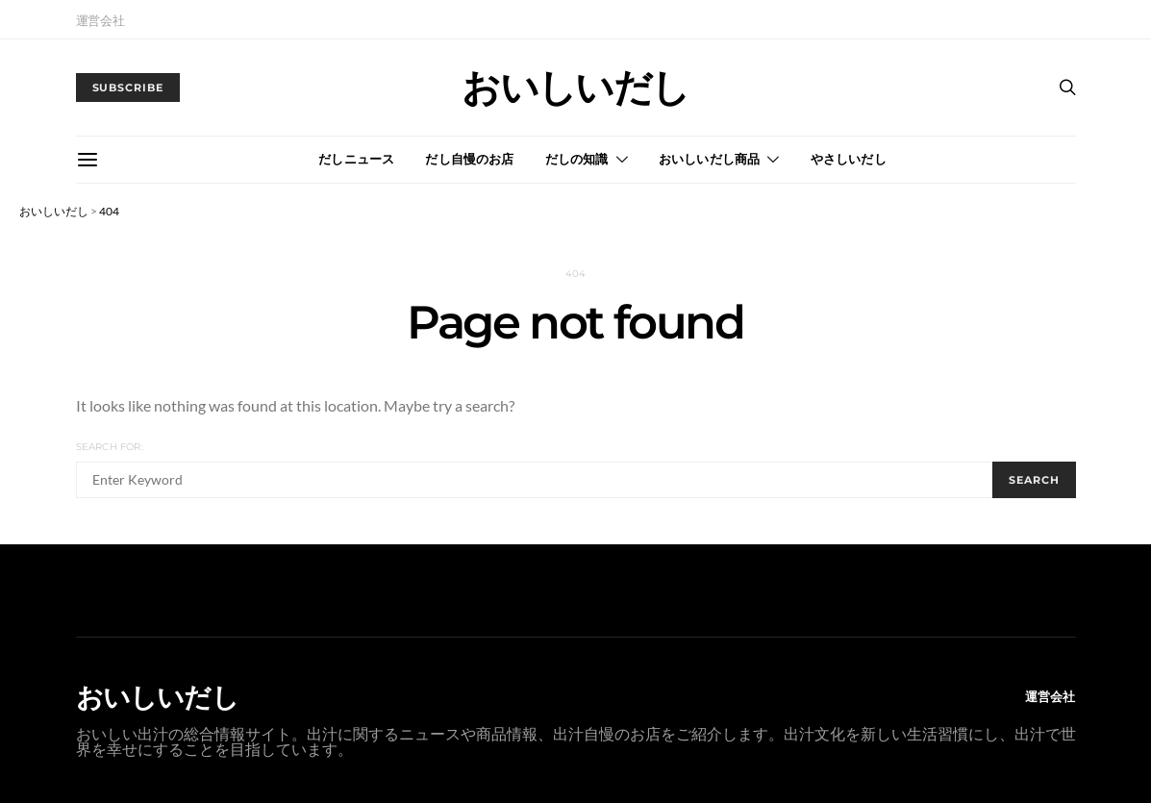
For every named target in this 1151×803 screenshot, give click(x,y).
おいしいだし (575, 87)
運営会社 (100, 20)
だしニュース (356, 158)
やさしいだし (849, 158)
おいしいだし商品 (710, 158)
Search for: (109, 446)
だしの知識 (577, 158)
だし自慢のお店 (469, 158)
